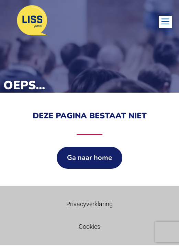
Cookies (89, 226)
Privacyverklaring (89, 204)
